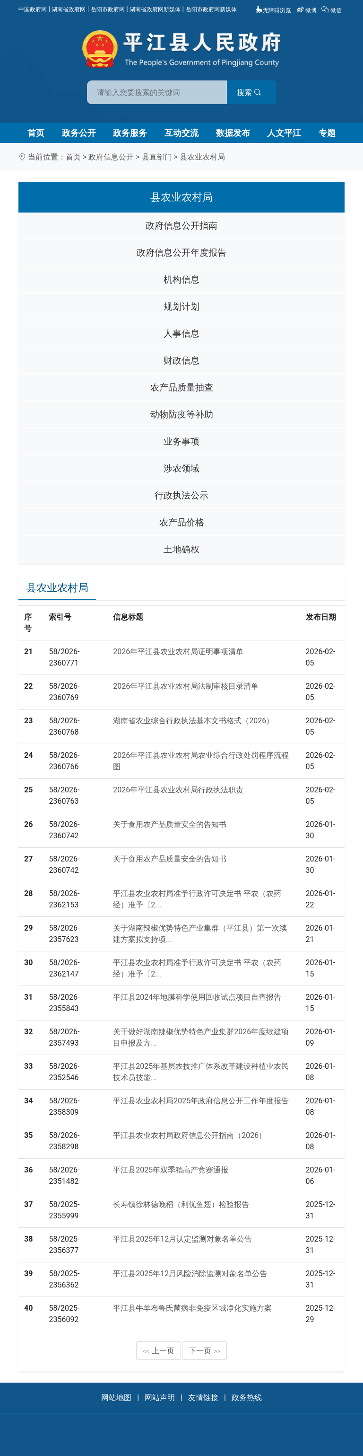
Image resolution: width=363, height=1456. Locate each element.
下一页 (205, 1350)
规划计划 (181, 306)
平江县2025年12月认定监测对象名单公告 (182, 1238)
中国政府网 (32, 9)
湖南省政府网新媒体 (155, 9)
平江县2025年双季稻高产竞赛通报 (170, 1169)
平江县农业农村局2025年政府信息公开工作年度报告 (201, 1100)
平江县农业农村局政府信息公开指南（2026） (189, 1135)
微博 (307, 10)
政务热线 (247, 1397)
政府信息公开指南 (181, 225)
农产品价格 (181, 522)
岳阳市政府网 (108, 9)
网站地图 (116, 1397)
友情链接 (203, 1397)
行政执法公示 (181, 495)
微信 (332, 10)
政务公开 (79, 133)
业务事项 (181, 441)
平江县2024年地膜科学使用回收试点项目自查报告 (197, 997)
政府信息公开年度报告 (181, 252)
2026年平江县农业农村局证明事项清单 (178, 651)
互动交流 (181, 133)
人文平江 (284, 133)
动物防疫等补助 (181, 414)
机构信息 (181, 279)
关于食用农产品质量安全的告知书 (169, 824)
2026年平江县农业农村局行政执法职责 (178, 789)
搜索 (249, 92)
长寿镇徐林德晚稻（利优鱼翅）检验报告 (181, 1204)
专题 (327, 133)
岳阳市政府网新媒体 (211, 9)
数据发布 (233, 133)
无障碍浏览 (273, 10)
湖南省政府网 (69, 9)
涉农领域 (181, 468)
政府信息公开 (111, 156)
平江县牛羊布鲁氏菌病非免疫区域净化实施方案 (192, 1308)
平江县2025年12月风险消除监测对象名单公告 (190, 1273)
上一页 (159, 1350)
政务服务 (130, 133)
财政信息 (181, 360)
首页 (35, 133)
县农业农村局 (202, 156)
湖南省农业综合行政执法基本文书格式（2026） (193, 720)
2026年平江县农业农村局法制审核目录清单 (186, 686)
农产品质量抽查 (181, 387)
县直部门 (157, 156)
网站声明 (160, 1397)
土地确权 (181, 549)
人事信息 (181, 333)
